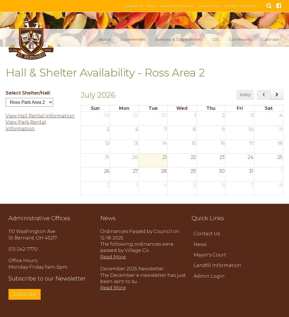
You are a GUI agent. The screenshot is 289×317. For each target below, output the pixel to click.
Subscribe (24, 294)
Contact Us (136, 6)
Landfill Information (243, 6)
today (245, 94)
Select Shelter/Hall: (28, 93)
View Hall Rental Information (40, 116)
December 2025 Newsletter (132, 268)
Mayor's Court (211, 6)
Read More (113, 257)
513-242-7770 (23, 249)
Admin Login (209, 276)
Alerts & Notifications (178, 6)
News (153, 6)
